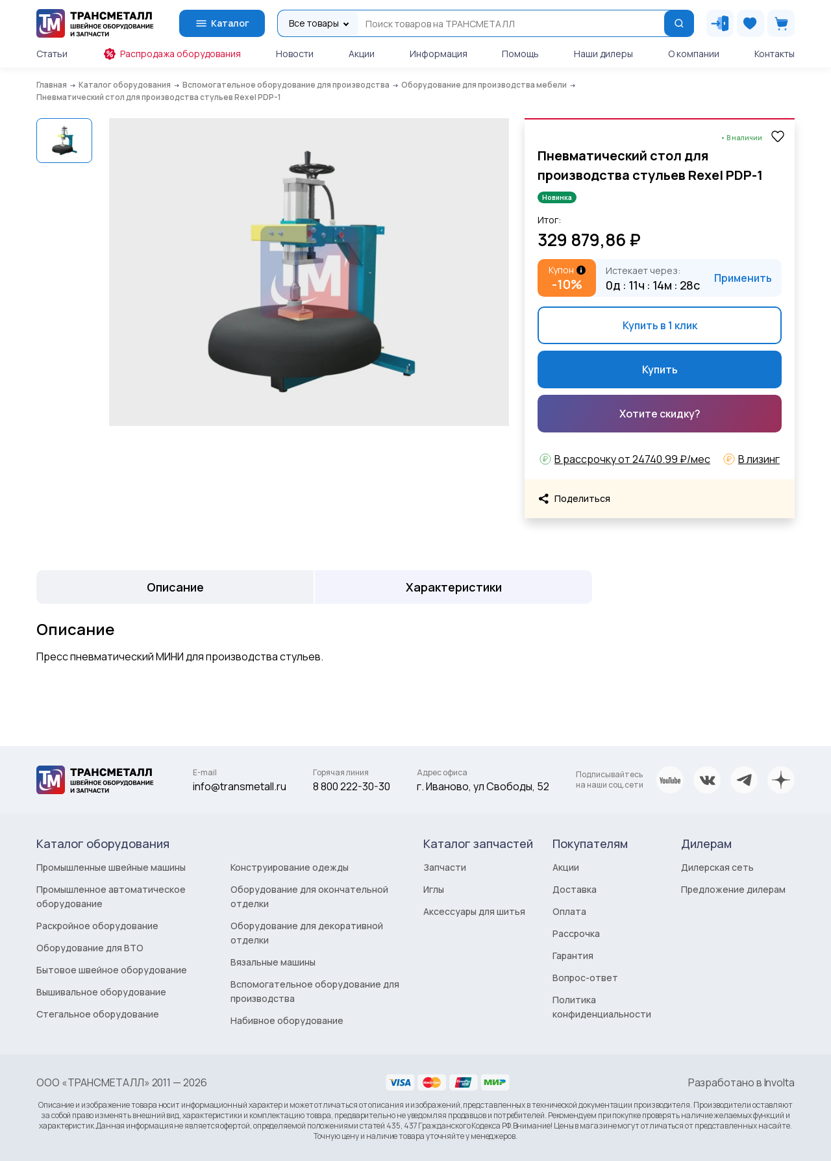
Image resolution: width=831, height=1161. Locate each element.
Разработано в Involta (741, 1082)
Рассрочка (576, 933)
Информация (438, 53)
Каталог (222, 23)
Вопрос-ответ (585, 977)
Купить (660, 369)
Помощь (520, 53)
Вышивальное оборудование (101, 992)
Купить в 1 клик (660, 325)
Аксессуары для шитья (474, 911)
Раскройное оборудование (97, 925)
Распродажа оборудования (172, 54)
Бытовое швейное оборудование (111, 970)
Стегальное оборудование (97, 1014)
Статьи (52, 53)
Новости (295, 53)
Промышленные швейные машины (111, 867)
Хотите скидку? (660, 413)
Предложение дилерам (733, 889)
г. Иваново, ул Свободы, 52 (483, 786)
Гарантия (572, 955)
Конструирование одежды (289, 867)
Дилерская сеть (717, 867)
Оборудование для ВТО (89, 948)
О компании (693, 53)
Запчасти (444, 867)
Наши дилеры (603, 53)
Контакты (774, 53)
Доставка (574, 889)
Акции (362, 53)
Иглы (433, 889)
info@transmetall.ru (239, 786)
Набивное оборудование (286, 1020)
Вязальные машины (273, 962)
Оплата (569, 911)
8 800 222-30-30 (351, 786)
